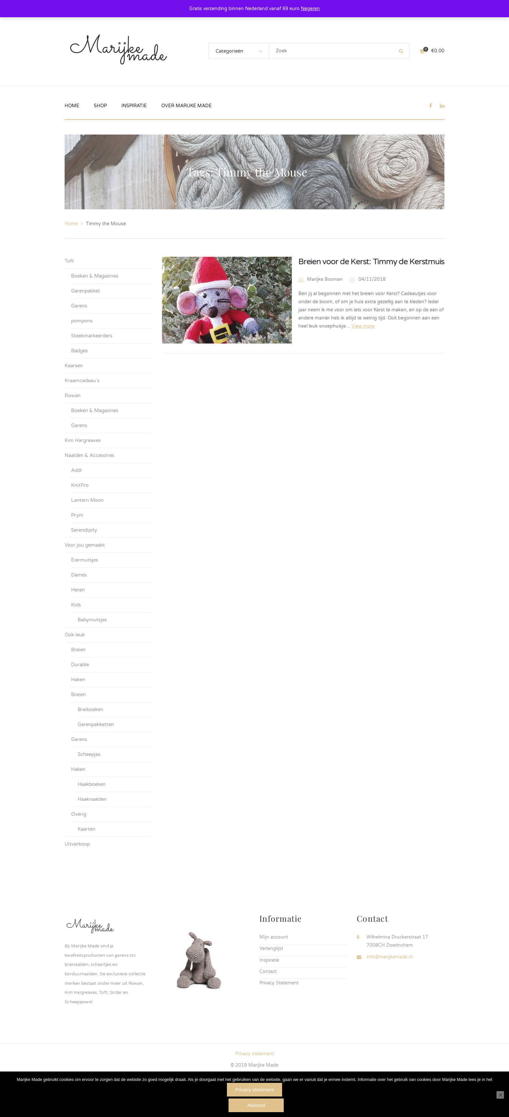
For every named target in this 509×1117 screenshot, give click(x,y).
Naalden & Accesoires (89, 455)
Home (71, 224)
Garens (79, 306)
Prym (77, 515)
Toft (69, 261)
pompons (82, 321)
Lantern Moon (87, 500)
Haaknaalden (92, 799)
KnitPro (80, 485)
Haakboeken (92, 784)
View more (363, 326)
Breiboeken (90, 709)
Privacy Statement (279, 983)
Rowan (73, 395)
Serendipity (84, 530)
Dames (79, 575)
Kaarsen (74, 366)
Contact (268, 971)
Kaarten (86, 829)
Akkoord (256, 1105)
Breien (78, 650)
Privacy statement (254, 1054)
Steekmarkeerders (91, 336)
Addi (76, 470)
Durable (80, 665)
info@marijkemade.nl (389, 957)
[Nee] (500, 1095)
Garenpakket (85, 291)
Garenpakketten (96, 724)
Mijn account (273, 937)
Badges (79, 351)
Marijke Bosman (325, 279)
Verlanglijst (271, 948)
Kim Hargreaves (83, 440)
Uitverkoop (77, 844)
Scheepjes (89, 754)
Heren (78, 590)
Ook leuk (75, 635)
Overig (78, 814)
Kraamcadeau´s (82, 380)
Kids (76, 605)
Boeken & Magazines (94, 276)
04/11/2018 (372, 279)
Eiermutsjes (84, 560)
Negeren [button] (310, 8)
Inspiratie (269, 960)
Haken (78, 679)
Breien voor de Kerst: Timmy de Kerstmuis (371, 261)
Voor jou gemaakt (85, 545)
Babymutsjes (92, 620)
